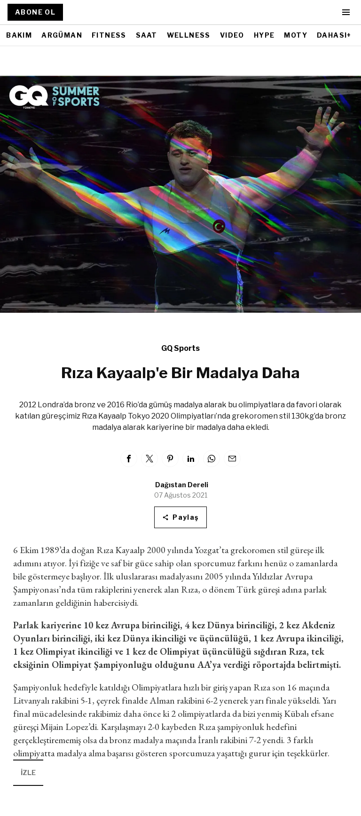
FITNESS (109, 35)
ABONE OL (35, 12)
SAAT (146, 35)
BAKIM (19, 35)
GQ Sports (180, 348)
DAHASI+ (334, 35)
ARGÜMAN (61, 35)
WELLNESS (189, 35)
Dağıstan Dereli (181, 485)
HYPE (264, 35)
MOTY (295, 35)
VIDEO (232, 35)
